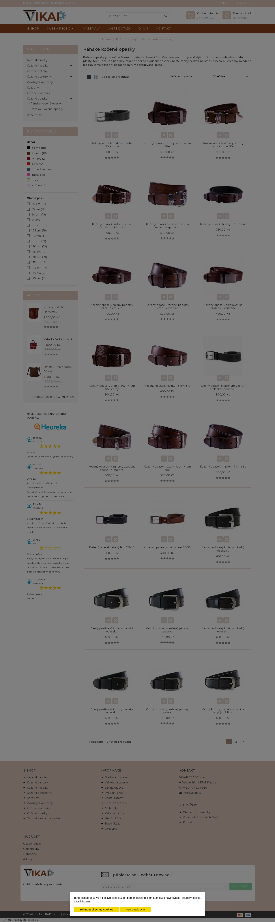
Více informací (82, 901)
